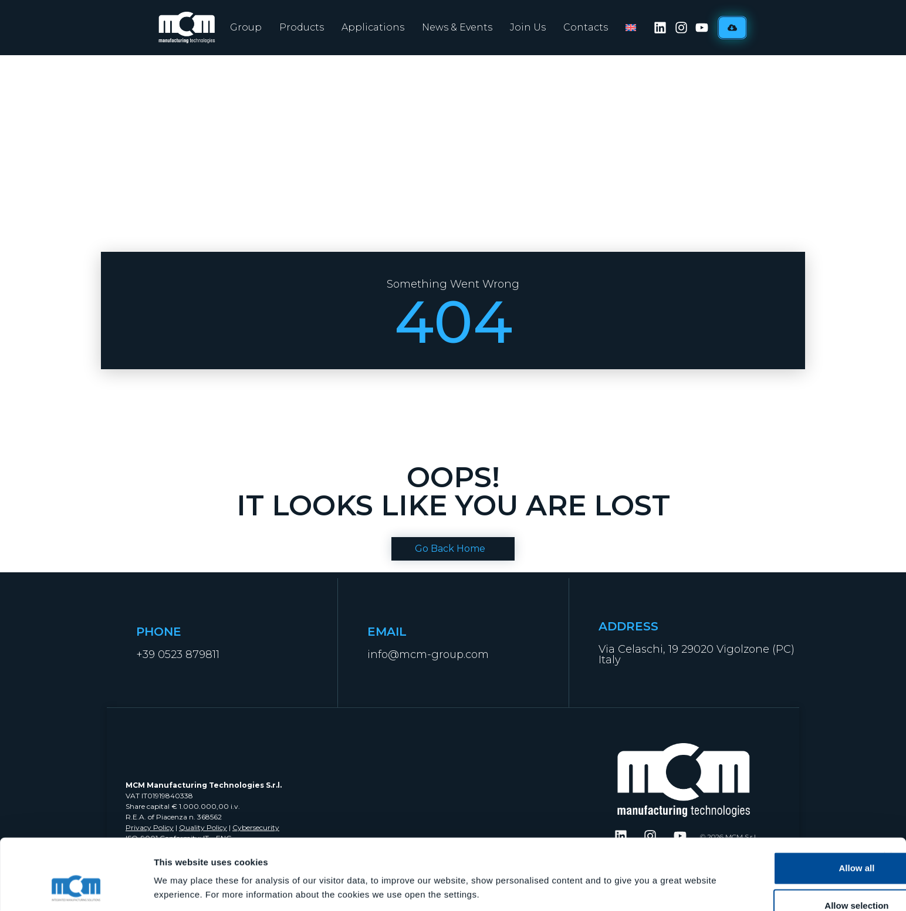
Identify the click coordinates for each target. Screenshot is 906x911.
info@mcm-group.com (428, 654)
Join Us (528, 27)
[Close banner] (888, 793)
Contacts (585, 27)
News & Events (457, 27)
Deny (778, 880)
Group (246, 27)
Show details (616, 869)
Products (301, 27)
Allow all (778, 805)
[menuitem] (631, 27)
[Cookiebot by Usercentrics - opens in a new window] (76, 888)
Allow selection (778, 843)
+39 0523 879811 (177, 654)
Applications (373, 27)
